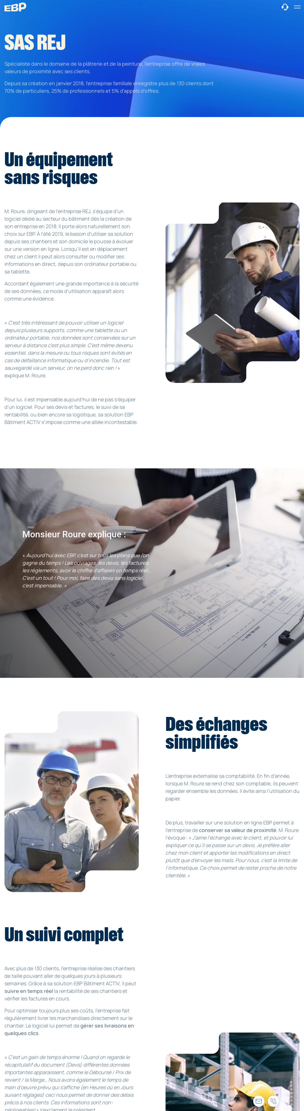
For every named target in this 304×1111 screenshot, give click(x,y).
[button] (297, 7)
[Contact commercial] (285, 6)
